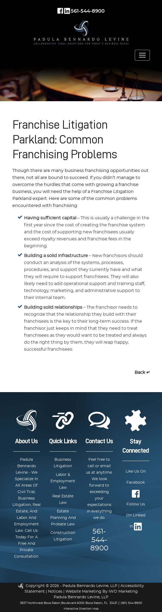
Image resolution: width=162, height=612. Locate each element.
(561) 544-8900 (131, 603)
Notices (55, 591)
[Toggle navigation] (142, 55)
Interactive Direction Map (81, 608)
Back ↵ (142, 372)
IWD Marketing (123, 591)
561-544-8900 (88, 11)
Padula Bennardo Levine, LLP (90, 586)
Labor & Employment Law (62, 481)
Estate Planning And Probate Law (63, 517)
